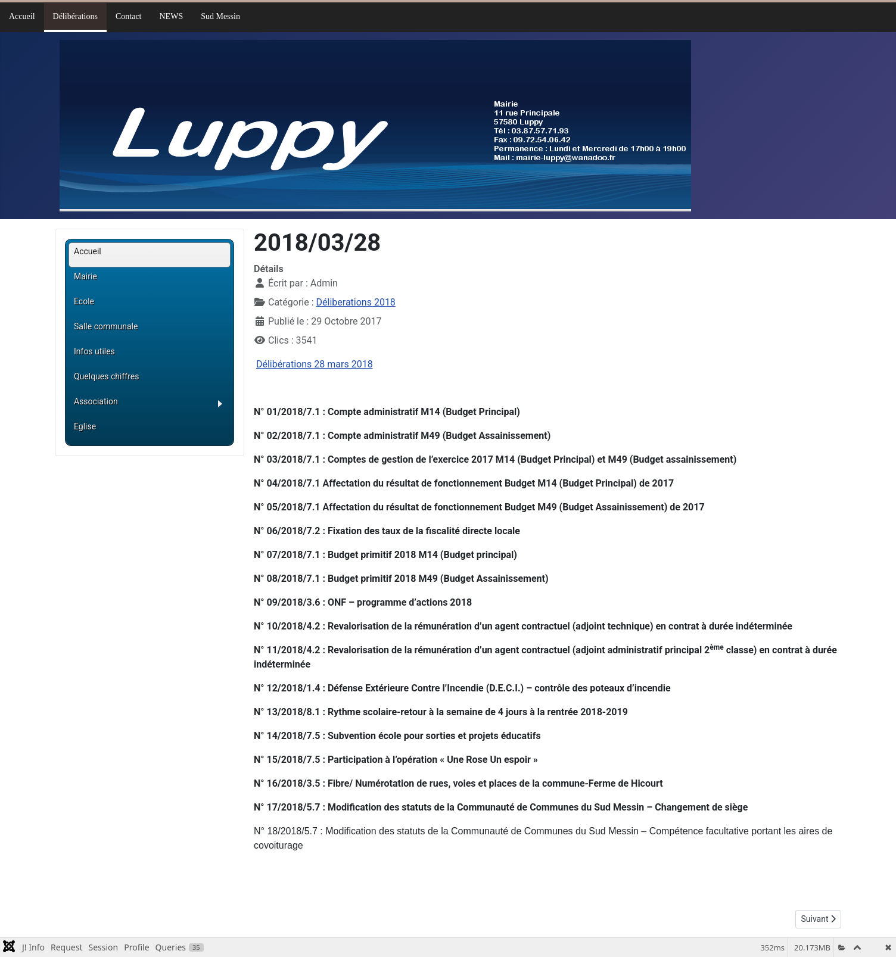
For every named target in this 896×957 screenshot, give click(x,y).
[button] (152, 405)
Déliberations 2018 (356, 302)
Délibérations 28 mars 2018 (314, 364)
